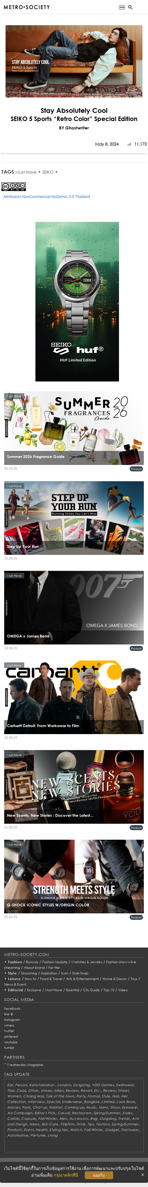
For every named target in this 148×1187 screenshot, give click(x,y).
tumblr (9, 1048)
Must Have (26, 171)
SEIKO (48, 171)
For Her (54, 967)
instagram (12, 1020)
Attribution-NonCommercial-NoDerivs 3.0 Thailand (46, 196)
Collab (13, 1118)
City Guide (91, 990)
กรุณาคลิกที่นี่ (66, 1175)
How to (30, 979)
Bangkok (91, 1102)
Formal (94, 1096)
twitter (9, 1031)
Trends (124, 1118)
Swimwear (125, 1085)
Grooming (29, 973)
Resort (86, 1090)
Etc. (97, 1090)
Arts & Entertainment (82, 979)
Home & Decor (115, 979)
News (34, 1124)
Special (53, 1102)
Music (91, 1107)
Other (33, 1090)
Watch (76, 1130)
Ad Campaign (19, 1113)
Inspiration (49, 973)
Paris (26, 1107)
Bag (93, 1118)
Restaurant (81, 1113)
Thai (10, 1090)
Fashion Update (54, 962)
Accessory (78, 1118)
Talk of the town (60, 1096)
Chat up (40, 1107)
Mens (103, 1107)
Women (14, 1096)
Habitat (55, 1107)
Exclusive (34, 990)
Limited (107, 1102)
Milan (59, 1090)
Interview (36, 1102)
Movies (13, 1107)
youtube (11, 1042)
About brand (34, 967)
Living (53, 1135)
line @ (8, 1014)
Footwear (130, 1130)
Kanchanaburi (42, 1085)
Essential (72, 990)
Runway (32, 962)
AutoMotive (17, 1135)
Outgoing (81, 1085)
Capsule (28, 1118)
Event (29, 1130)
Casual (63, 1113)
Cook (21, 1090)
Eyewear (129, 1107)
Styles (127, 1113)
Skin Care (50, 1124)
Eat (10, 1085)
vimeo (9, 1025)
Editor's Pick (45, 1113)
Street (123, 1090)
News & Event (15, 984)
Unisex (46, 1090)
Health (41, 1130)
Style (12, 973)
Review (71, 1090)
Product (136, 469)
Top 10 (109, 990)
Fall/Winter (47, 1118)
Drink (80, 1124)
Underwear (72, 1102)
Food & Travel (51, 979)
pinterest (11, 1036)
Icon (64, 973)
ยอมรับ (99, 1175)
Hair (115, 1096)
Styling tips (58, 1130)
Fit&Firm (67, 1124)
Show (115, 1107)
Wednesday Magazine (25, 1065)
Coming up (74, 1107)
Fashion (15, 962)
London (64, 1085)
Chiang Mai (33, 1096)
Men (63, 1118)
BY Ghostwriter (74, 127)
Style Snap (80, 973)
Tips (91, 1124)
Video (123, 990)
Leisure (14, 979)
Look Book (126, 1102)
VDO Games (103, 1085)
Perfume (37, 1135)
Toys (134, 979)
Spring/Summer (106, 1113)
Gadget (112, 1130)
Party (81, 1096)
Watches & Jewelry (86, 962)
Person (21, 1085)
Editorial (15, 990)
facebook (12, 1008)
